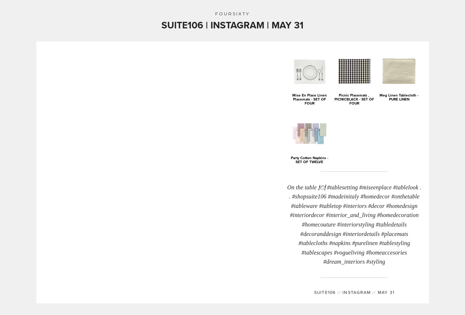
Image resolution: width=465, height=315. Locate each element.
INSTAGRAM (354, 292)
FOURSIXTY (232, 14)
